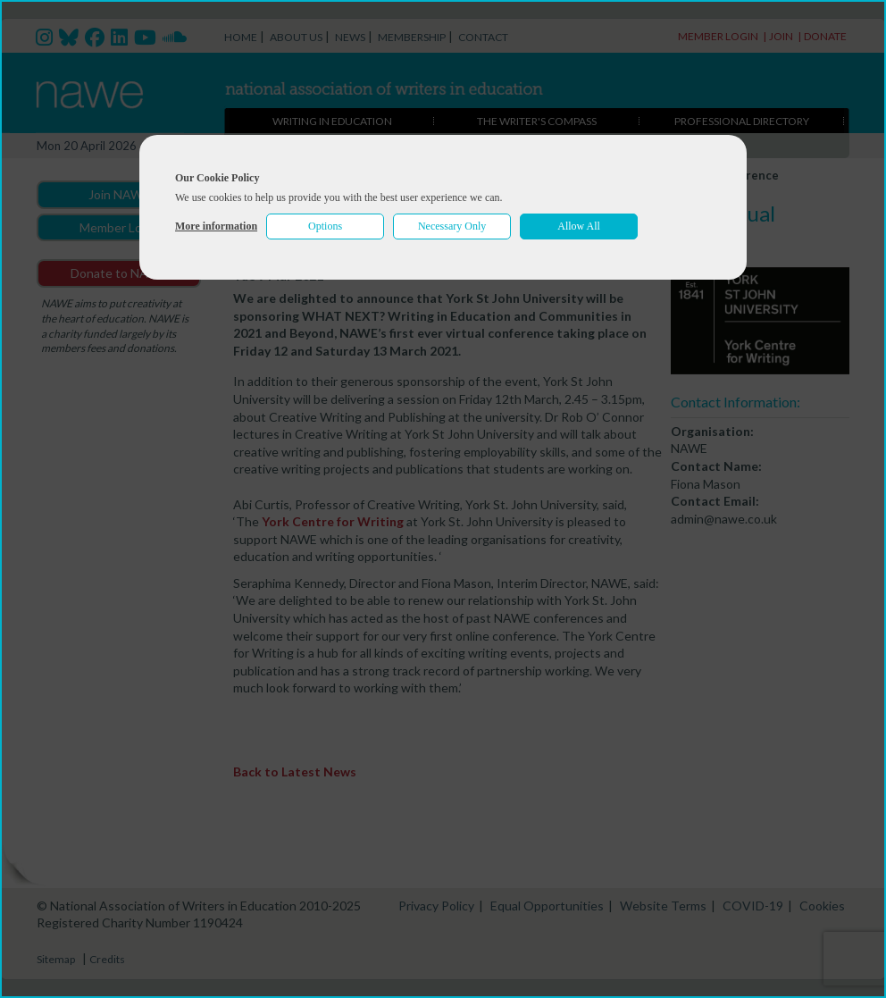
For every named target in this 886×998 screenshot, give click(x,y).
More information (216, 226)
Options (325, 226)
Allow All (578, 226)
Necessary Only (452, 226)
